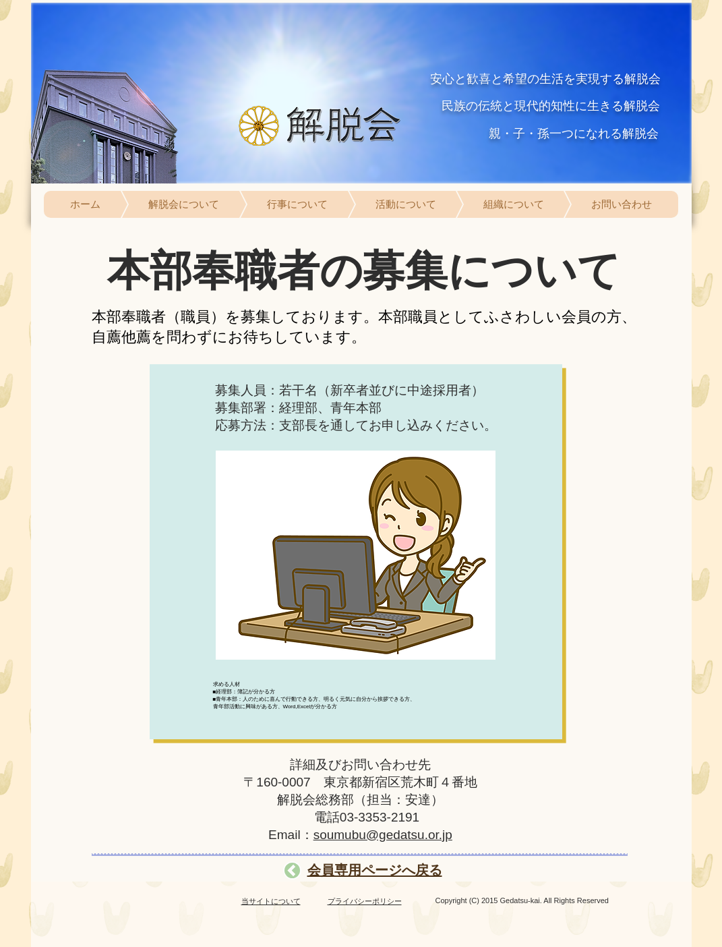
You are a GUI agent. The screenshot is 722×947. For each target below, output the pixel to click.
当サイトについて (271, 901)
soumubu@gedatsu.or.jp (382, 835)
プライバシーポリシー (365, 901)
